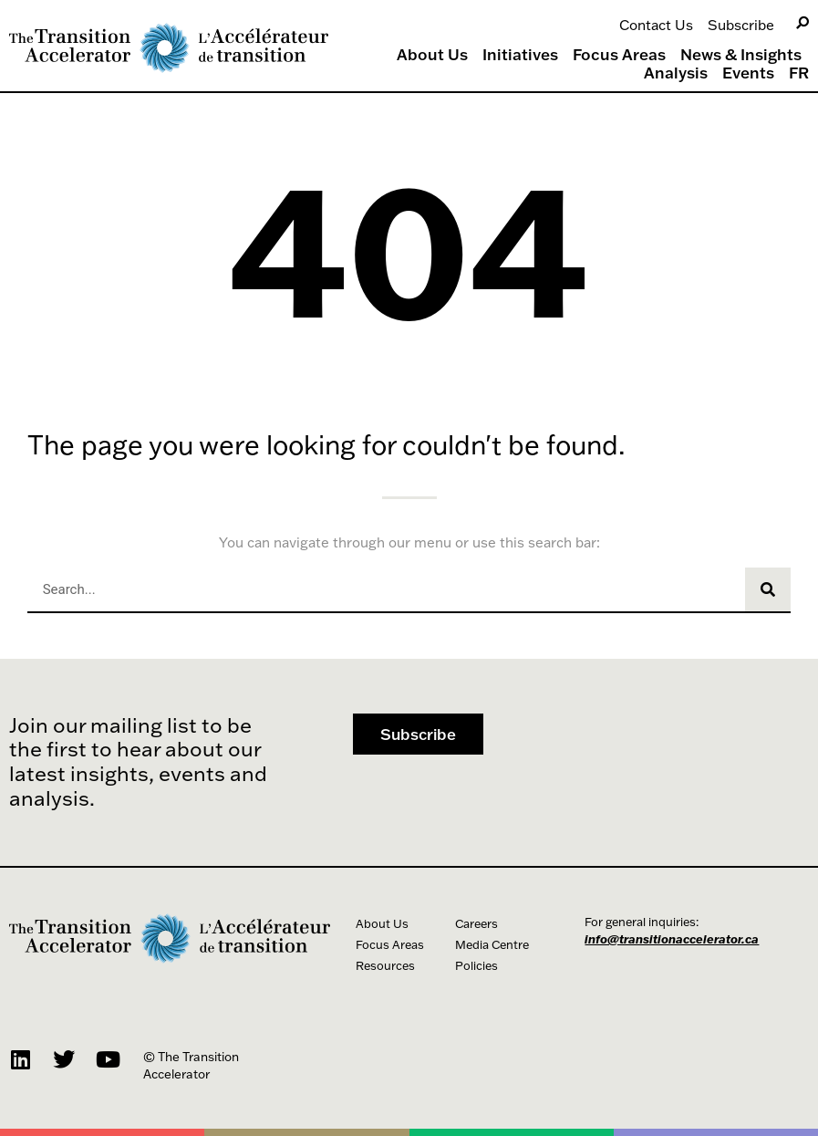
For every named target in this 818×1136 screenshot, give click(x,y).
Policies (476, 965)
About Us (432, 55)
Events (748, 73)
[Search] (802, 23)
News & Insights (741, 55)
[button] (418, 734)
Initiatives (520, 55)
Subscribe (741, 25)
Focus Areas (619, 55)
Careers (476, 923)
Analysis (676, 73)
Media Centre (492, 944)
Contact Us (656, 25)
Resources (385, 965)
